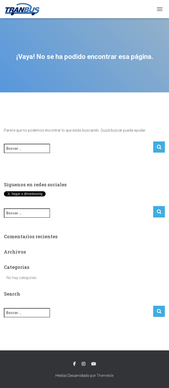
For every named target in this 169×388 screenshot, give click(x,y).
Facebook (74, 364)
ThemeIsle (105, 375)
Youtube (93, 364)
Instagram (83, 364)
